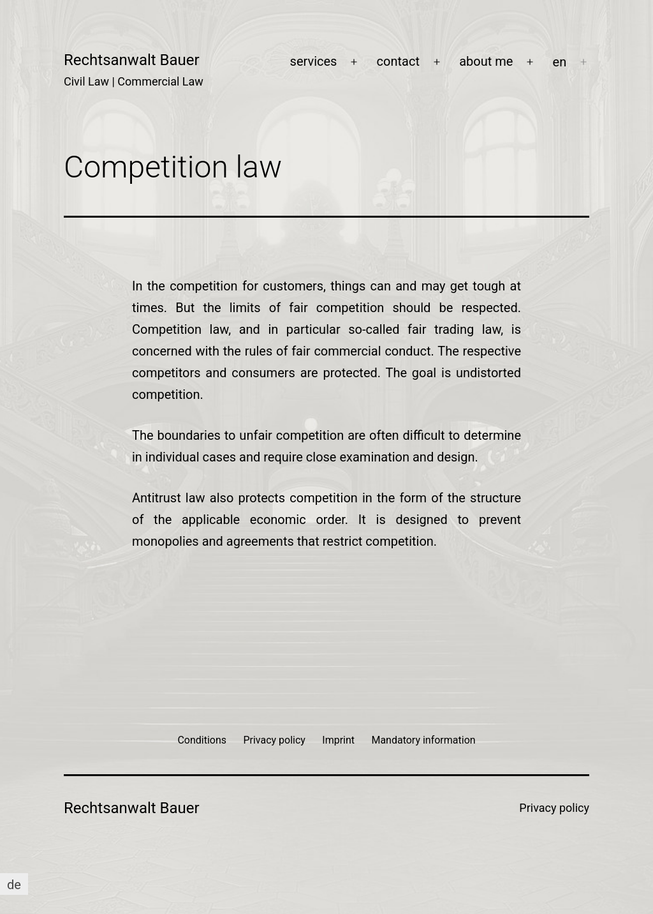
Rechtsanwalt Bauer (132, 60)
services (313, 61)
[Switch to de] (14, 884)
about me (486, 61)
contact (398, 61)
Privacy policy (554, 807)
